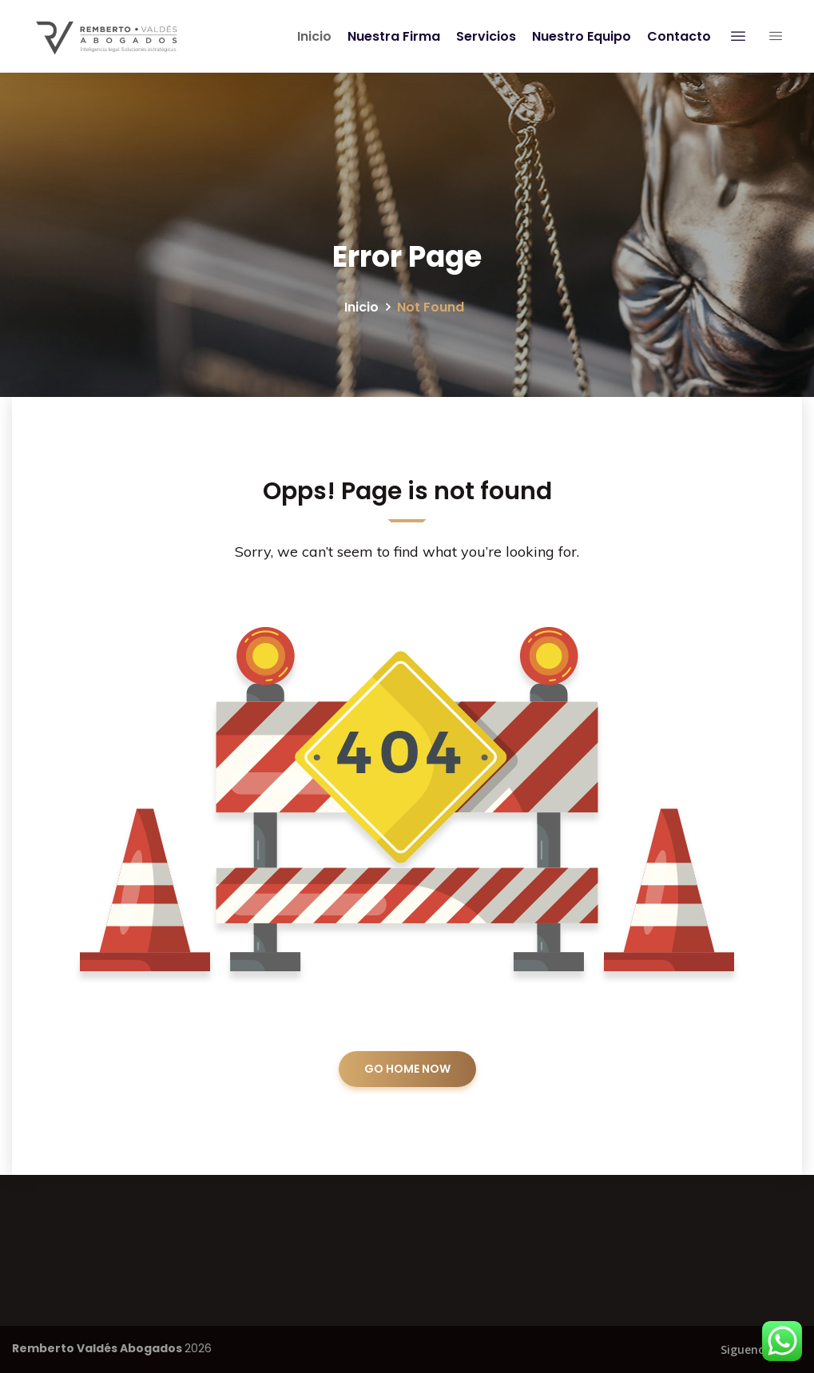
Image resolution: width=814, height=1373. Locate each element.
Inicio (311, 36)
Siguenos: (747, 1349)
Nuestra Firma (390, 36)
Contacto (676, 36)
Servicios (483, 36)
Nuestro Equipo (578, 36)
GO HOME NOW (407, 1069)
